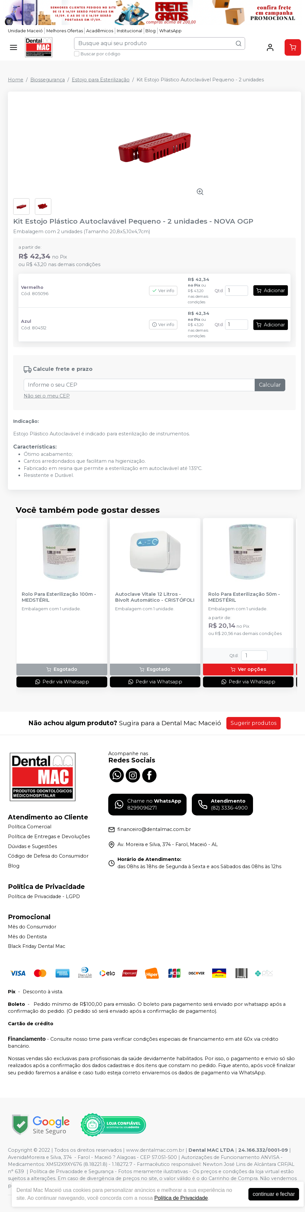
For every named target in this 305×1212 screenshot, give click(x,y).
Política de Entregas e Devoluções (49, 837)
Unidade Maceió (25, 30)
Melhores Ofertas (64, 30)
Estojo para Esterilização (101, 80)
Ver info (163, 290)
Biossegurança (47, 80)
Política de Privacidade (181, 1198)
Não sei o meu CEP (47, 396)
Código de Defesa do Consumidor (48, 856)
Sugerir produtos (253, 723)
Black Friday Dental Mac (36, 947)
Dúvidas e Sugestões (32, 846)
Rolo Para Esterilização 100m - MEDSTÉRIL (59, 597)
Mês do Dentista (27, 937)
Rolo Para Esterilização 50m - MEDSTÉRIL (244, 597)
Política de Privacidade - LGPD (44, 896)
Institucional (129, 30)
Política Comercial (29, 827)
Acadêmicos (99, 30)
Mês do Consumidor (32, 927)
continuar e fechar (274, 1194)
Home (15, 80)
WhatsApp (170, 30)
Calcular (270, 385)
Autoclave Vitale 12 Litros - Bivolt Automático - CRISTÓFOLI (154, 597)
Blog (150, 30)
